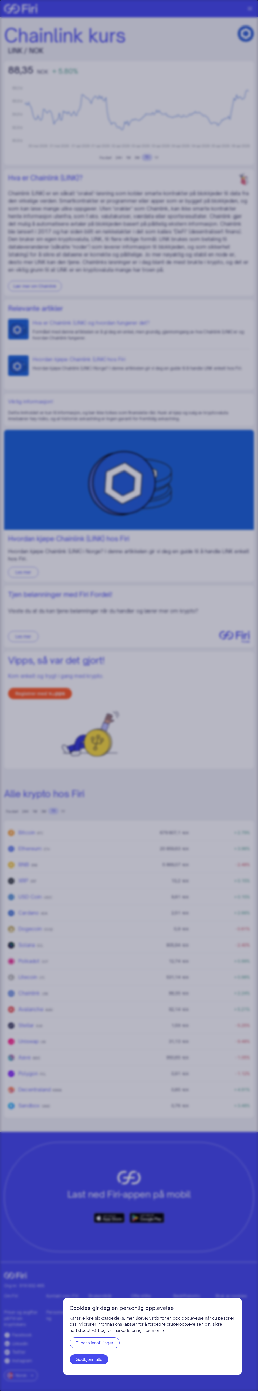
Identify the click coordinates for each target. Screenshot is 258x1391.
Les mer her (155, 1330)
